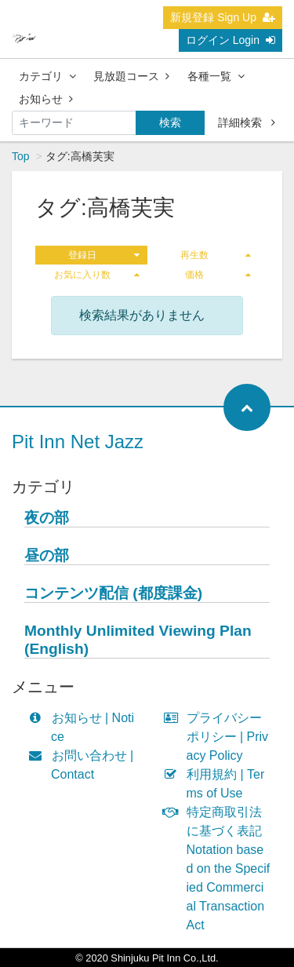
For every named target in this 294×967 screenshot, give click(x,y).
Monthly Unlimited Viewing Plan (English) (138, 639)
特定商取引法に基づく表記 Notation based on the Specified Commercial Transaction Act (220, 868)
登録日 (103, 255)
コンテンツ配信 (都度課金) (113, 593)
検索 (170, 122)
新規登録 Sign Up (222, 17)
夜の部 (46, 517)
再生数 (215, 255)
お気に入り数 (96, 274)
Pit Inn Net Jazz (77, 441)
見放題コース (131, 76)
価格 (218, 274)
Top (21, 156)
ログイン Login (230, 40)
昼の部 (46, 555)
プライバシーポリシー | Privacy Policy (220, 736)
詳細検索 (246, 122)
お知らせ (46, 99)
